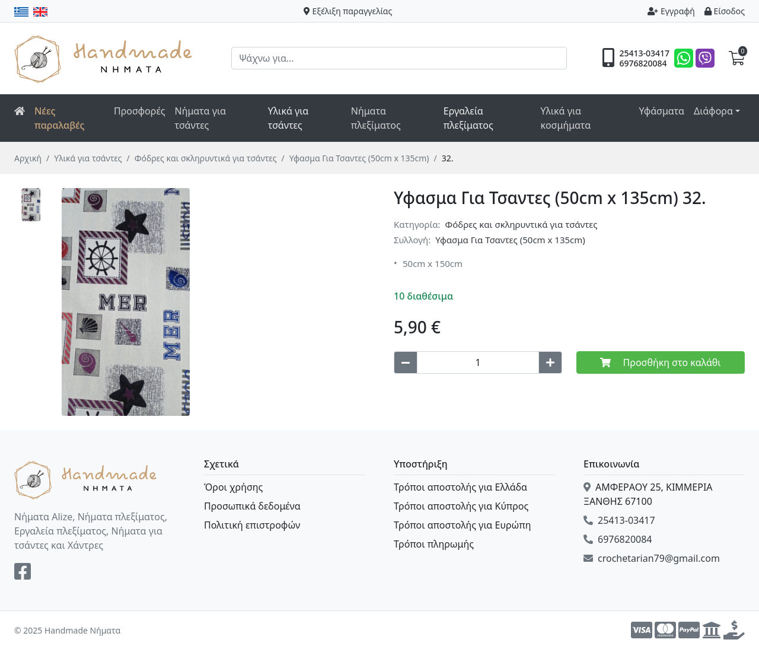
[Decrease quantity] (405, 362)
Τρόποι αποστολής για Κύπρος (461, 506)
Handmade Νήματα (105, 58)
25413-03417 (644, 53)
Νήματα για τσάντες (200, 118)
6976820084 (642, 63)
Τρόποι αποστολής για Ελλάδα (460, 487)
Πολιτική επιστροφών (252, 525)
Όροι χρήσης (233, 487)
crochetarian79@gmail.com (651, 558)
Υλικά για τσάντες (88, 158)
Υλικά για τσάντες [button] (288, 118)
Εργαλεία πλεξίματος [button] (468, 118)
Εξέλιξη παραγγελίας (348, 11)
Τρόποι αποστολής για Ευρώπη (462, 525)
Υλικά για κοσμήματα (565, 118)
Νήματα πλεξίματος (376, 118)
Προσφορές (139, 110)
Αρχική (28, 158)
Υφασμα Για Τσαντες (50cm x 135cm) (359, 158)
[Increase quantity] (550, 362)
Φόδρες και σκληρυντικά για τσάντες (206, 158)
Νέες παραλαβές (59, 118)
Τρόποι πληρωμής (434, 544)
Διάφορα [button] (713, 110)
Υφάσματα (661, 110)
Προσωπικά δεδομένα (252, 506)
